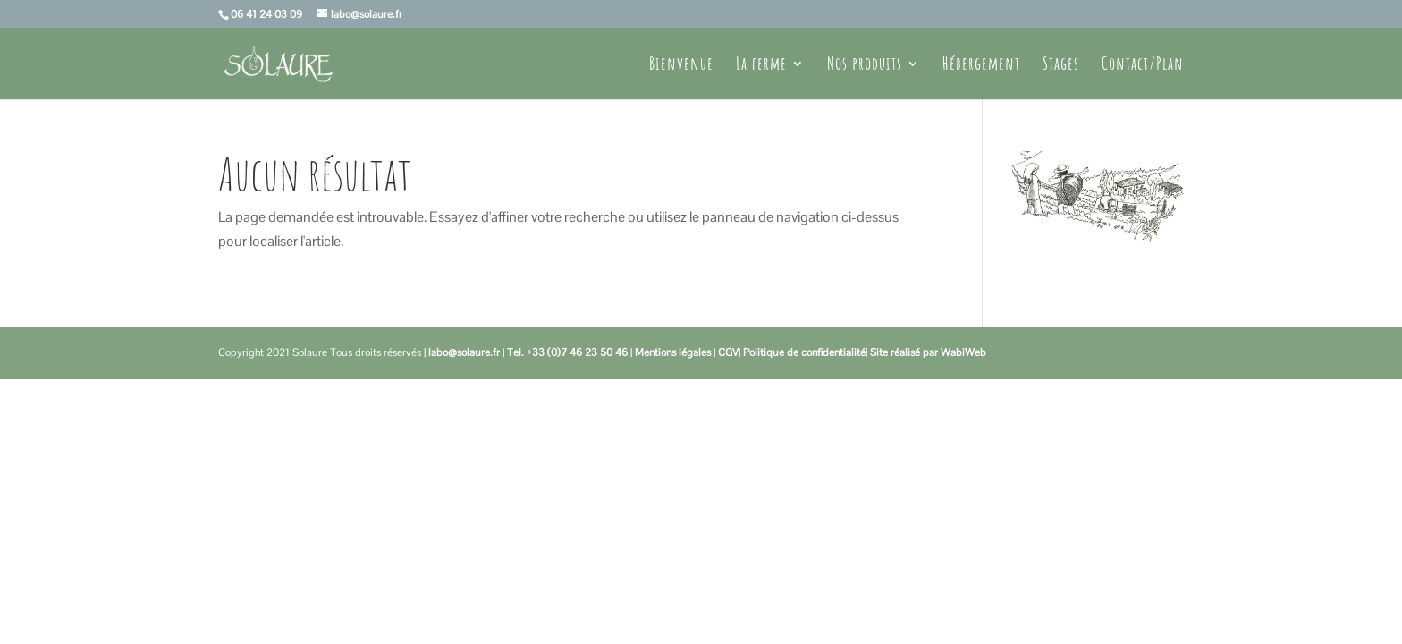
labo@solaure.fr (464, 352)
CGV (728, 352)
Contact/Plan (1143, 65)
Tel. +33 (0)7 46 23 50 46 (567, 352)
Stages (1061, 65)
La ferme (761, 65)
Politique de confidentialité (804, 352)
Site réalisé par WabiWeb (928, 352)
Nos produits (864, 65)
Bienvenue (681, 65)
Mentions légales (673, 352)
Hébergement (981, 65)
